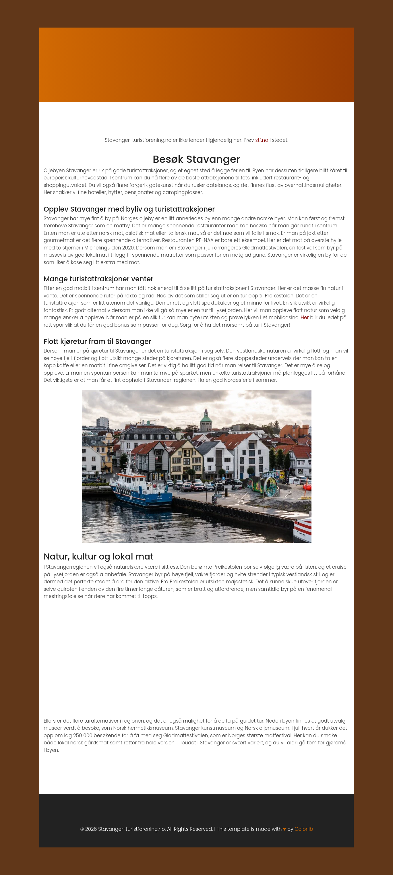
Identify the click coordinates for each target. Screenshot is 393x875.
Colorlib (304, 829)
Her (305, 317)
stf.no (261, 140)
